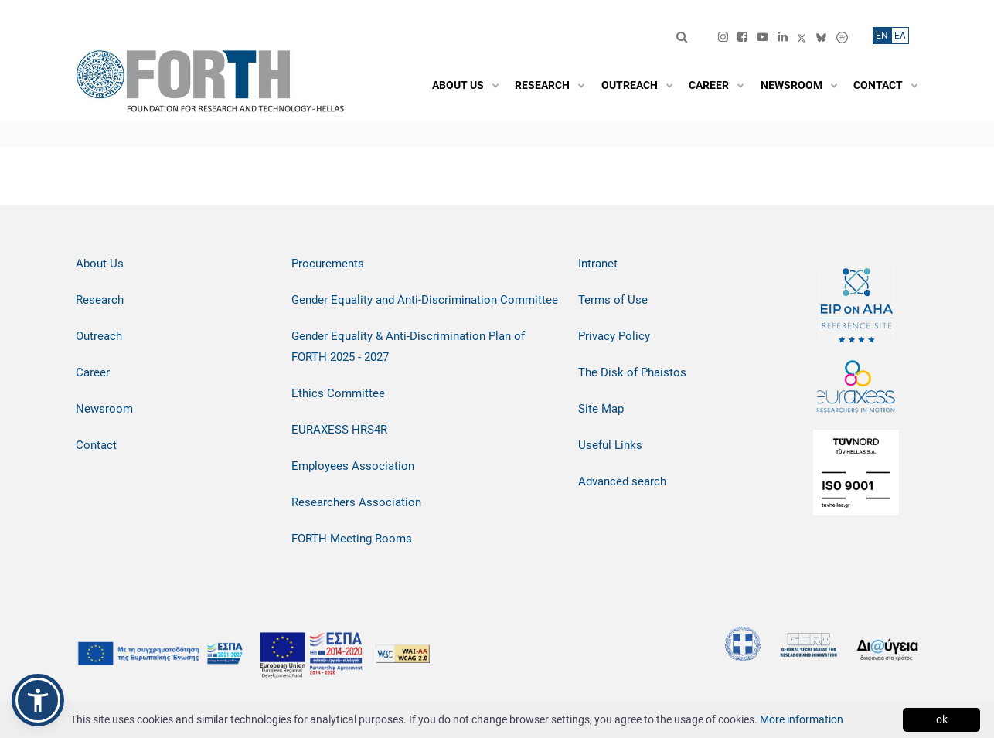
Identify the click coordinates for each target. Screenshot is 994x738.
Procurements (327, 263)
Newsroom (104, 409)
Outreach (99, 336)
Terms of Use (613, 300)
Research (100, 300)
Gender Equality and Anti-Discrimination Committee (424, 300)
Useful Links (610, 445)
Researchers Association (356, 502)
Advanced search (622, 481)
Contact (96, 445)
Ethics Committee (338, 393)
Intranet (598, 263)
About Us (100, 263)
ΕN (882, 35)
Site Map (601, 409)
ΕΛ (900, 35)
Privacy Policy (614, 336)
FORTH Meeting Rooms (351, 539)
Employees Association (352, 466)
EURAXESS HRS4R (339, 430)
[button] (37, 700)
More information (801, 719)
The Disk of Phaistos (632, 372)
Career (93, 372)
